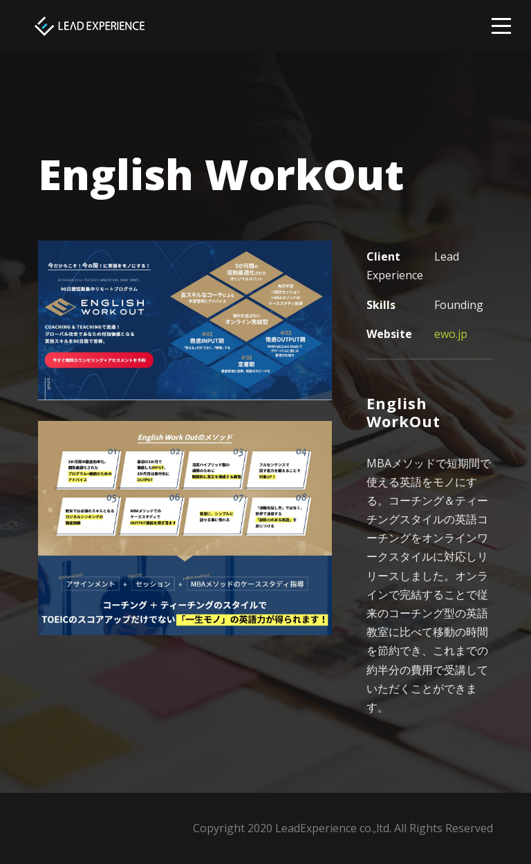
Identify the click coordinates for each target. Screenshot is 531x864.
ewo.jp (450, 333)
